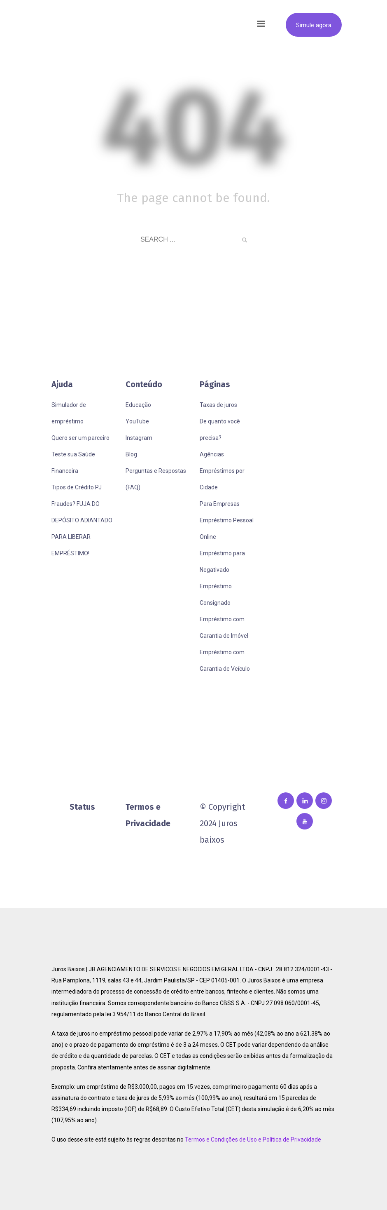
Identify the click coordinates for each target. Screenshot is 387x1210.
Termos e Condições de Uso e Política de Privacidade (253, 1139)
